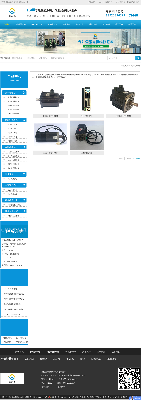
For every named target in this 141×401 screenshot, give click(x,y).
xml (100, 2)
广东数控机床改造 (14, 205)
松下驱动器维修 (13, 101)
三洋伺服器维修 (13, 164)
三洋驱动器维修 (13, 109)
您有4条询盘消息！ (134, 2)
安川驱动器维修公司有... (12, 314)
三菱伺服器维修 (13, 160)
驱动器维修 (21, 24)
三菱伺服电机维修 (50, 153)
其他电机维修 (12, 141)
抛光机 (82, 359)
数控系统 (43, 359)
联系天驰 (132, 24)
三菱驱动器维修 (13, 105)
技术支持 (86, 351)
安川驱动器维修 (13, 97)
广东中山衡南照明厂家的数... (14, 299)
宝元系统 (66, 24)
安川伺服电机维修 (123, 116)
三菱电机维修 (12, 133)
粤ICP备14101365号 (40, 397)
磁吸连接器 (29, 359)
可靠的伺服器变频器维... (12, 304)
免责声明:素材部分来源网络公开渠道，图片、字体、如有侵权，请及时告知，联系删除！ (107, 397)
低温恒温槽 (111, 359)
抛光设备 (70, 359)
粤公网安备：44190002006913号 (62, 397)
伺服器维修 (52, 24)
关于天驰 (119, 24)
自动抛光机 (96, 359)
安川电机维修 (12, 124)
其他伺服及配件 (12, 211)
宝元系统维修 (12, 179)
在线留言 (119, 2)
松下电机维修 (12, 128)
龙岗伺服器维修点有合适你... (14, 309)
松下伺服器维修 (13, 156)
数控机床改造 (11, 200)
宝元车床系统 (12, 190)
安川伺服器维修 (13, 152)
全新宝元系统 (11, 185)
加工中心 (57, 359)
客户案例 (106, 24)
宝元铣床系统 (12, 194)
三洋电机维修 (12, 137)
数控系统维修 (30, 58)
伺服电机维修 (36, 24)
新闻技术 (80, 24)
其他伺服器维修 (13, 168)
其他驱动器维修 (13, 114)
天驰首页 (7, 24)
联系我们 (109, 2)
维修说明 (93, 24)
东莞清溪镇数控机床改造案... (14, 294)
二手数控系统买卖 (57, 58)
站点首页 (125, 66)
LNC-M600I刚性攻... (11, 289)
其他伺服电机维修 (50, 116)
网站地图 (91, 2)
